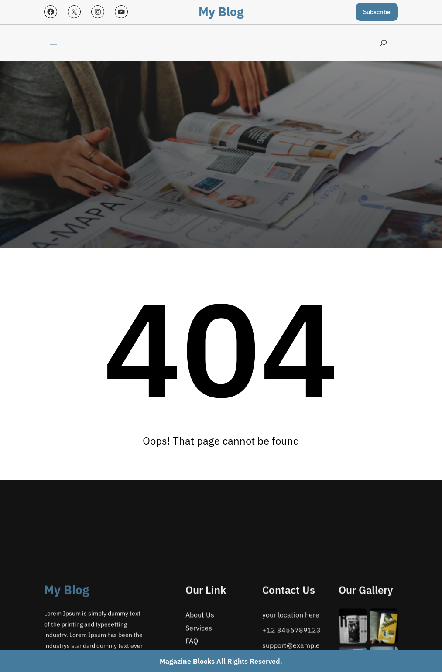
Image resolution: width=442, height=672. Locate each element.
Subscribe (377, 12)
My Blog (221, 11)
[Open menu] (53, 43)
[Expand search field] (383, 43)
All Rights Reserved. (221, 661)
